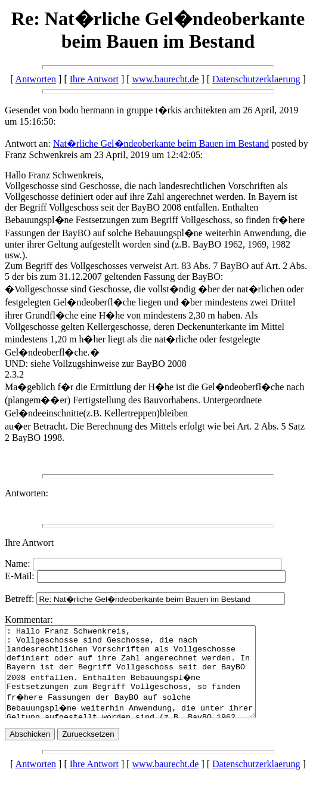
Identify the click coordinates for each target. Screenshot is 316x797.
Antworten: (26, 493)
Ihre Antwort (94, 79)
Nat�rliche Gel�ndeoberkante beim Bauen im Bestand (161, 143)
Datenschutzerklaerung (256, 79)
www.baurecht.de (165, 79)
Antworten (36, 79)
